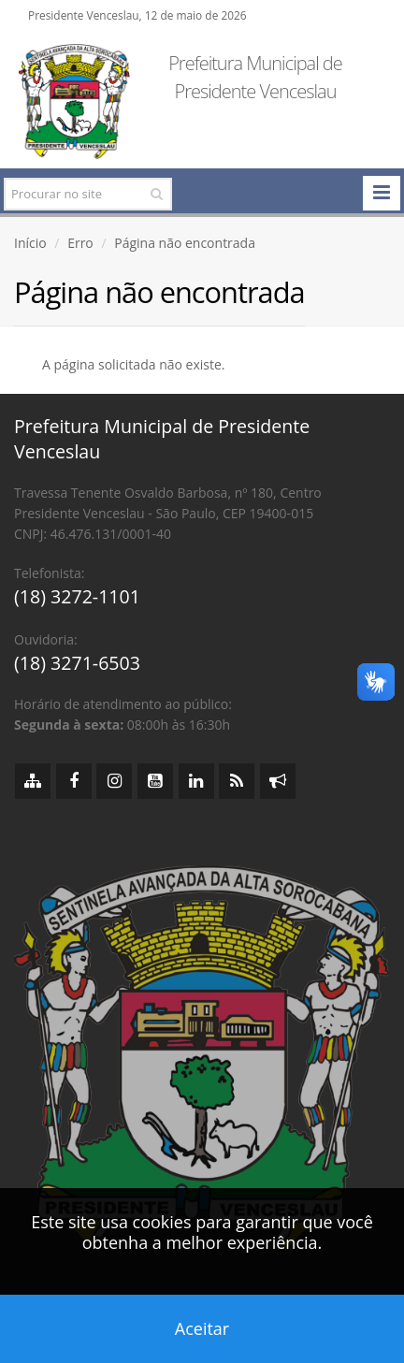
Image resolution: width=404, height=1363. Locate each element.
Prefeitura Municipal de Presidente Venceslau (255, 77)
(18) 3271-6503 (77, 662)
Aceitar (202, 1328)
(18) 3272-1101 (77, 596)
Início (30, 243)
